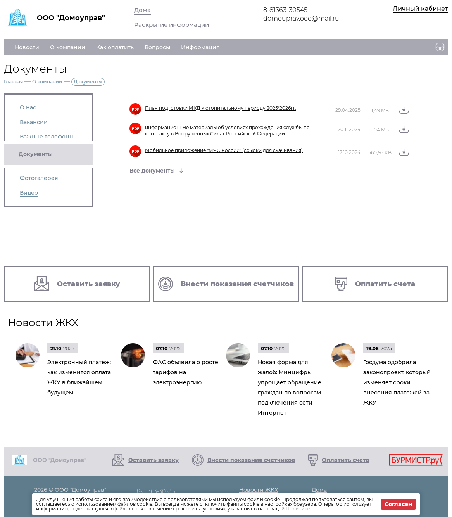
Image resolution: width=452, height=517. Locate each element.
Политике (298, 509)
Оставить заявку (153, 460)
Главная (13, 82)
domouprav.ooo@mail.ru (301, 18)
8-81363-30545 (285, 10)
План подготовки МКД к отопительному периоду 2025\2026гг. (220, 108)
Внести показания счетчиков (251, 460)
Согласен (398, 504)
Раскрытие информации (171, 24)
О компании (47, 82)
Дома (142, 10)
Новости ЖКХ (43, 322)
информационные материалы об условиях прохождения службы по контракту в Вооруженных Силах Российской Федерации (227, 130)
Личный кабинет (420, 8)
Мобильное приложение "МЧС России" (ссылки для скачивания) (224, 150)
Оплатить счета (345, 460)
